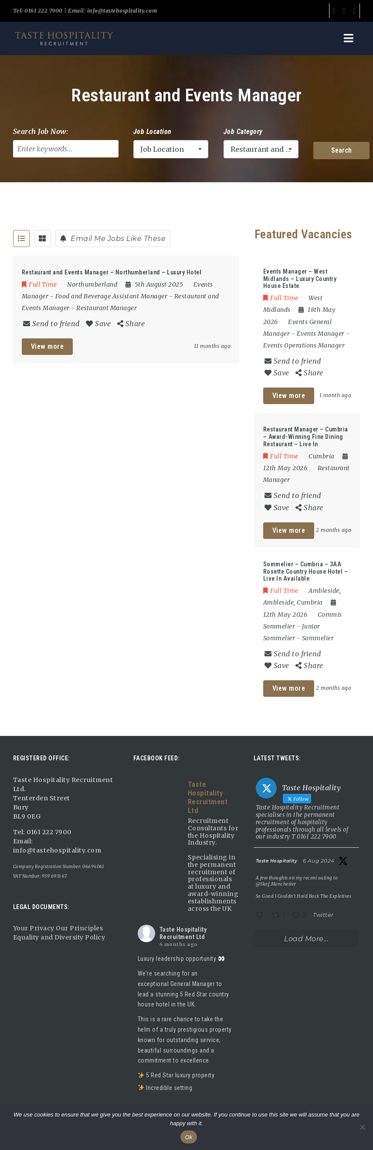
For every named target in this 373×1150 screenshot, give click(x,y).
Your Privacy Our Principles (58, 928)
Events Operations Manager (304, 345)
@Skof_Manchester (276, 884)
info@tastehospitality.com (121, 10)
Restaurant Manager (106, 308)
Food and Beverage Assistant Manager (111, 296)
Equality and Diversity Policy (59, 937)
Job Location (152, 131)
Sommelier (318, 638)
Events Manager (321, 334)
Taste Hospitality (277, 861)
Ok (188, 1137)
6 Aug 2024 (319, 860)
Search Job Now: (40, 131)
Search (341, 150)
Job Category (243, 131)
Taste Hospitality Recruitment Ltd (183, 933)
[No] (362, 1127)
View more (47, 346)
